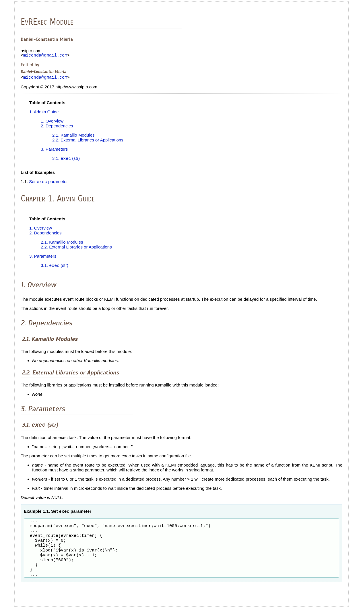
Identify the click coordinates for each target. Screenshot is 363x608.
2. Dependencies (57, 127)
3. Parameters (54, 150)
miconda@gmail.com (45, 56)
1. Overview (52, 122)
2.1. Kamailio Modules (73, 136)
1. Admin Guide (44, 113)
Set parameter (48, 184)
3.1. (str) (66, 160)
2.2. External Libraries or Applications (87, 141)
